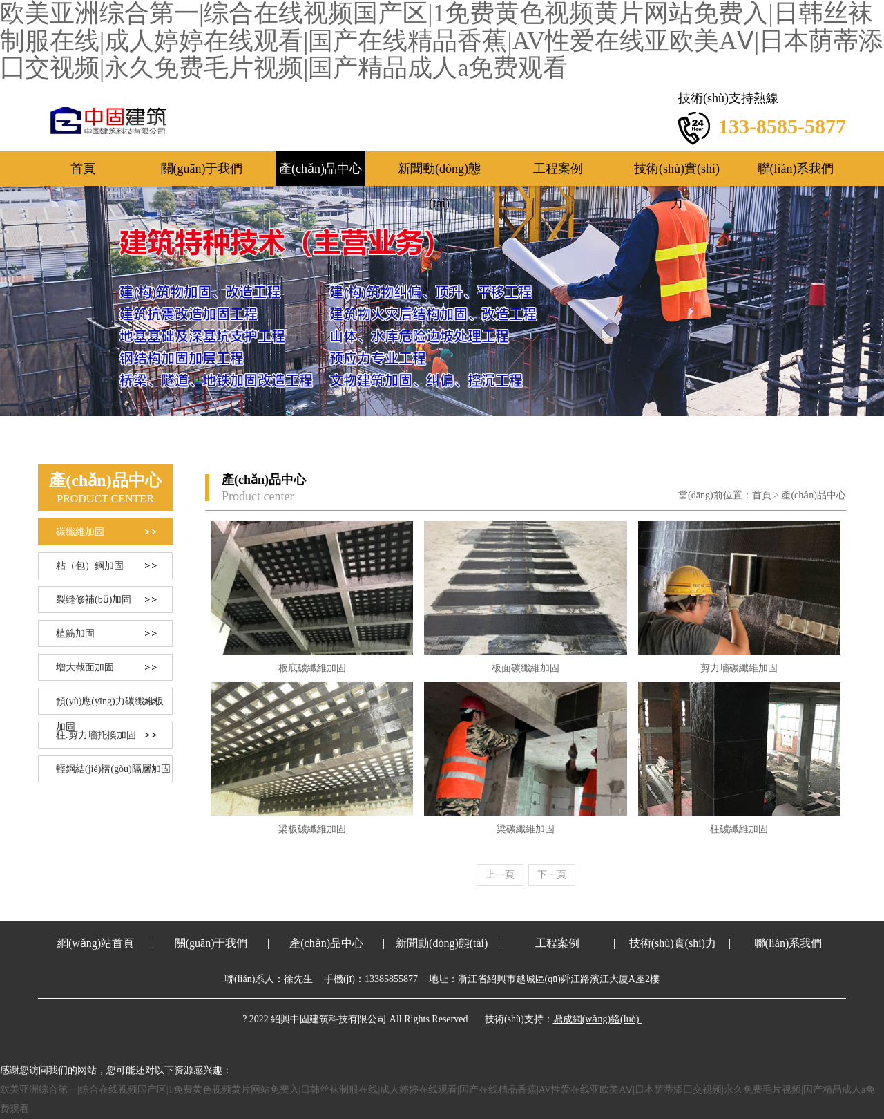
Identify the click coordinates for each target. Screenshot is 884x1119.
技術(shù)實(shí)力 (677, 174)
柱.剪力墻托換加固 (96, 735)
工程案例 (558, 169)
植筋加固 (75, 633)
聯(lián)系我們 (796, 169)
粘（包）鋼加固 (90, 566)
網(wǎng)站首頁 (95, 943)
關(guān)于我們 (202, 169)
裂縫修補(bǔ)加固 (93, 599)
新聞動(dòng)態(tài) (439, 174)
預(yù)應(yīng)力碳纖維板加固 (110, 705)
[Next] (551, 875)
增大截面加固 (85, 667)
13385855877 (391, 979)
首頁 (82, 169)
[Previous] (500, 875)
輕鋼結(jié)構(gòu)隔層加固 (113, 769)
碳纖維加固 (80, 532)
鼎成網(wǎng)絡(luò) (596, 1019)
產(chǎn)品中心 (320, 169)
